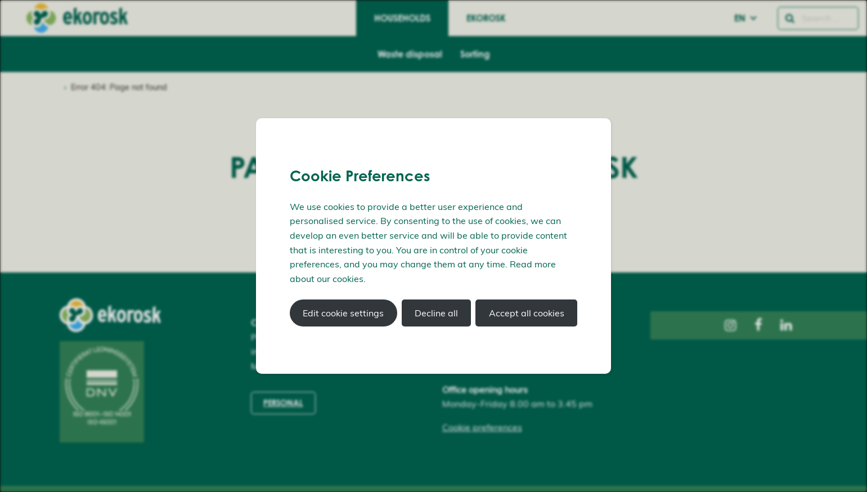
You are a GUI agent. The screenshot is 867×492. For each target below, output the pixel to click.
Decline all (436, 313)
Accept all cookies (526, 313)
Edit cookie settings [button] (343, 313)
